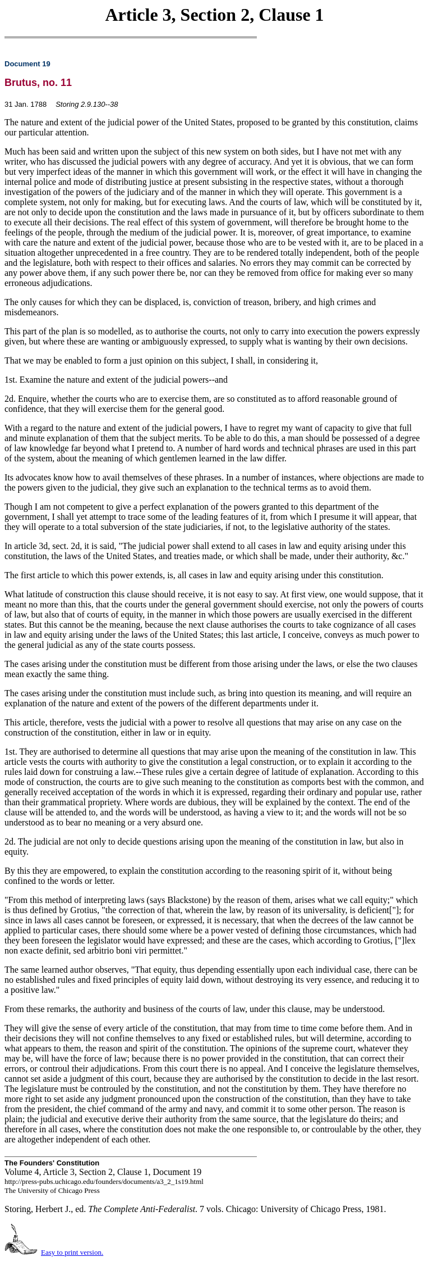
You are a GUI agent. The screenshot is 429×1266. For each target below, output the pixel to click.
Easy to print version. (72, 1252)
